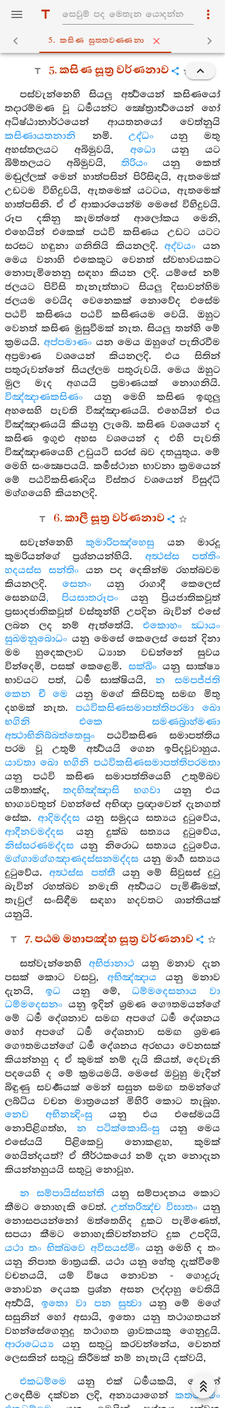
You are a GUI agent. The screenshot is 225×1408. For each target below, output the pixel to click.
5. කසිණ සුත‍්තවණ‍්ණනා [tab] (115, 41)
